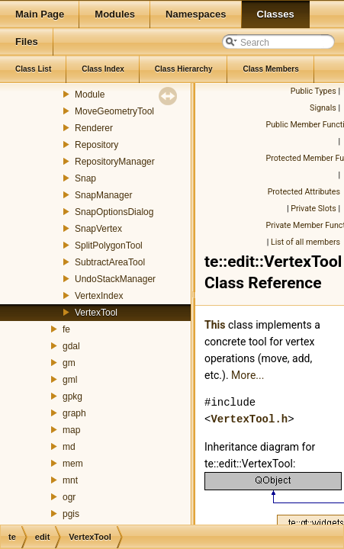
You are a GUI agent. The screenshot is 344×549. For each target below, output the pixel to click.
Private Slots (313, 209)
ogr (69, 497)
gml (70, 379)
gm (69, 363)
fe (66, 329)
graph (74, 413)
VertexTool (96, 312)
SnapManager (103, 195)
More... (247, 375)
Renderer (94, 128)
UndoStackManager (115, 279)
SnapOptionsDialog (114, 212)
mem (73, 463)
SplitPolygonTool (109, 245)
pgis (71, 514)
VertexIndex (99, 296)
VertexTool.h (249, 419)
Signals (323, 108)
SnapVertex (98, 228)
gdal (71, 346)
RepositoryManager (115, 161)
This (214, 325)
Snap (85, 178)
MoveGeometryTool (114, 111)
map (71, 430)
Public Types (313, 91)
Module (89, 94)
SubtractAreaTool (110, 262)
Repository (96, 145)
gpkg (72, 396)
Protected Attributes (304, 192)
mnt (70, 480)
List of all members (305, 242)
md (69, 446)
